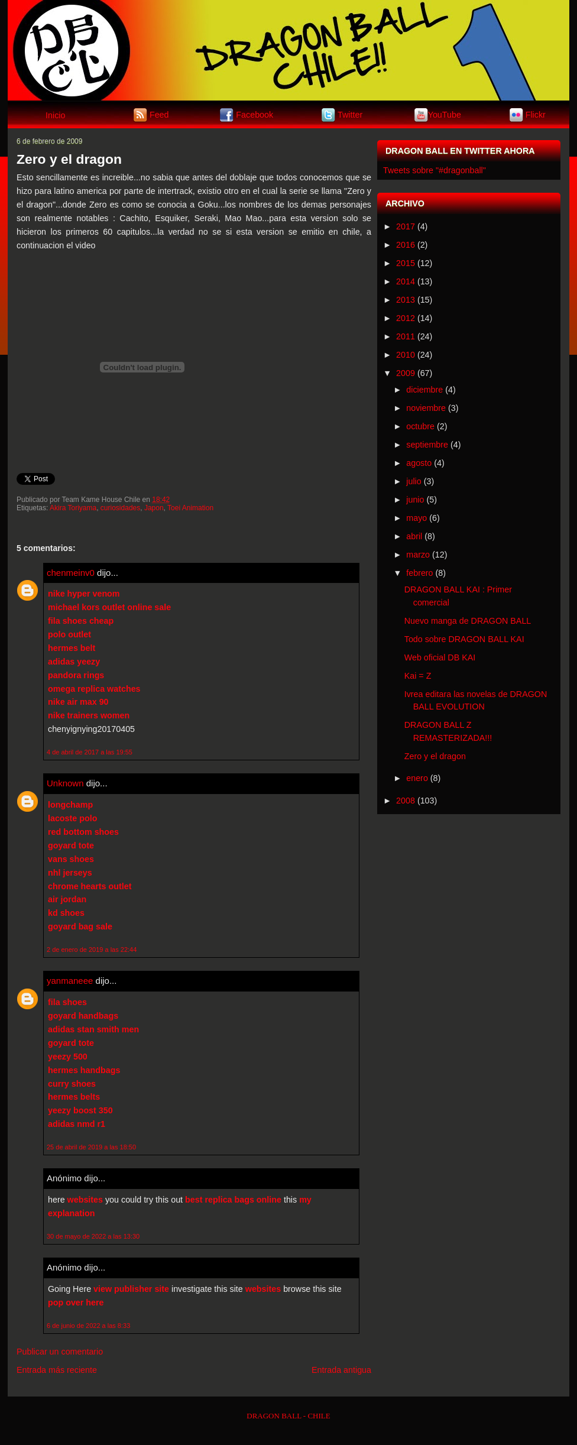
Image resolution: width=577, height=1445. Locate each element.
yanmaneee (70, 981)
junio (415, 499)
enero (417, 778)
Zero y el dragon (69, 159)
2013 (405, 299)
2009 (405, 373)
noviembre (426, 408)
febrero (419, 573)
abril (414, 536)
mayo (416, 518)
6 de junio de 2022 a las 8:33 (88, 1325)
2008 (405, 800)
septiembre (427, 444)
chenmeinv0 (71, 573)
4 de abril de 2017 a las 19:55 (89, 752)
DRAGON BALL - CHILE (288, 1415)
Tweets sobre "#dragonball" (434, 170)
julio (413, 481)
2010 (405, 354)
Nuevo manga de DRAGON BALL (467, 621)
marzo (418, 554)
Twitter (350, 114)
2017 (405, 226)
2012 (405, 318)
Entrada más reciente (57, 1370)
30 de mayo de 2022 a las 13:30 (93, 1236)
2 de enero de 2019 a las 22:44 (92, 949)
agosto (419, 463)
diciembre (424, 389)
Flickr (536, 114)
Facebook (254, 114)
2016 (405, 245)
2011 (405, 336)
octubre (420, 426)
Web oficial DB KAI (440, 657)
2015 (405, 263)
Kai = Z (418, 676)
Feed (159, 114)
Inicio (55, 115)
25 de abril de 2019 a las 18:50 (91, 1147)
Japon (154, 508)
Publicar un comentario (60, 1351)
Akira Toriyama (73, 508)
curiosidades (120, 508)
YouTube (444, 114)
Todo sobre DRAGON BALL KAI (464, 639)
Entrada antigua (341, 1370)
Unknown (65, 783)
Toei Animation (190, 508)
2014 (405, 281)
